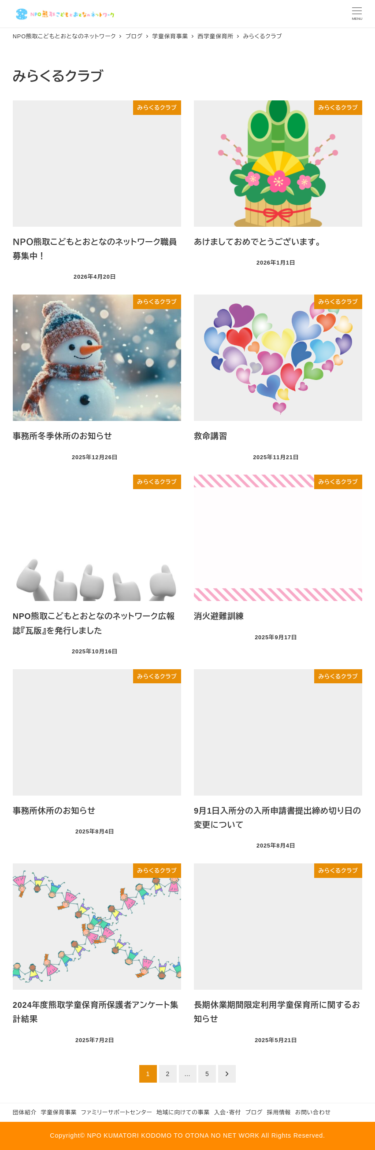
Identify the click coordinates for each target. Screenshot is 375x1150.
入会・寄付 (227, 1112)
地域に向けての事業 (183, 1112)
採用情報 (279, 1112)
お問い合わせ (313, 1112)
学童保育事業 (59, 1112)
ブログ (254, 1112)
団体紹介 (25, 1112)
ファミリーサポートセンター (116, 1112)
